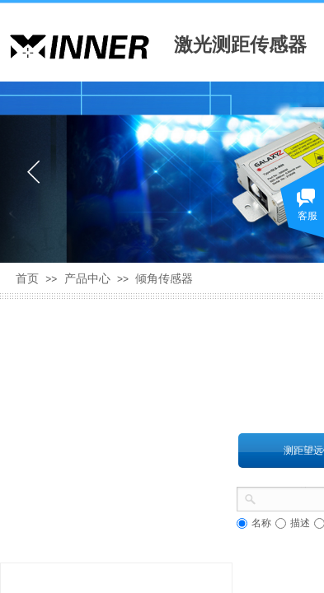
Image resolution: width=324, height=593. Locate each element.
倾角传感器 (164, 279)
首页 (27, 279)
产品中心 (87, 279)
